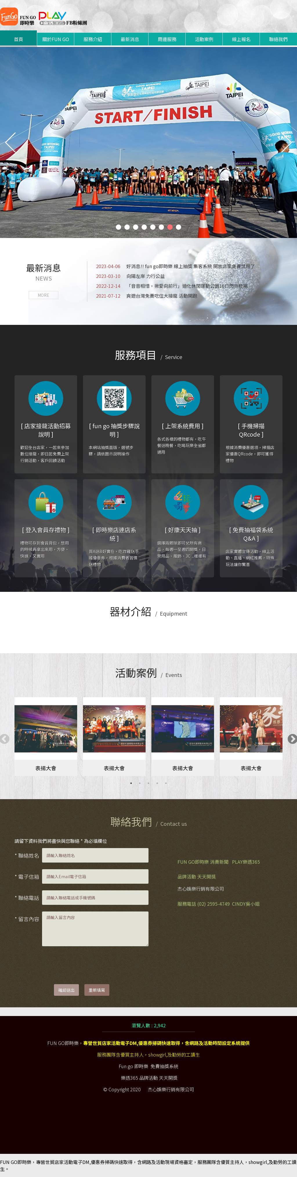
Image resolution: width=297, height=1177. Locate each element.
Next (290, 736)
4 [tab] (157, 783)
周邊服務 (167, 39)
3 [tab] (148, 783)
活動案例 (204, 39)
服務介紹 (93, 39)
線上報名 (241, 39)
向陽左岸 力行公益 (130, 275)
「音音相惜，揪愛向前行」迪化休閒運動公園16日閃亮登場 (172, 285)
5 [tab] (166, 783)
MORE (43, 295)
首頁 (18, 39)
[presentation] (86, 964)
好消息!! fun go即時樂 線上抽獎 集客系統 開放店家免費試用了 (175, 266)
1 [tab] (131, 783)
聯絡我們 (278, 39)
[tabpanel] (46, 736)
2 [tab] (140, 783)
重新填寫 (97, 990)
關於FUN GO (55, 39)
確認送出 (66, 990)
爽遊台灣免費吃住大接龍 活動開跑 (146, 295)
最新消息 (130, 39)
